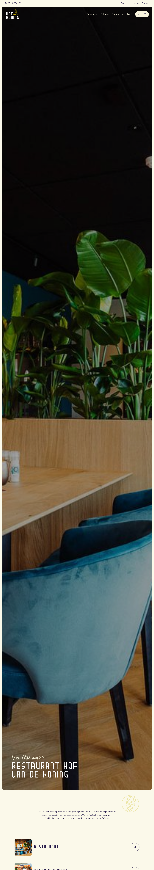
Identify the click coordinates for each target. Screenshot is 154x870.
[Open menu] (142, 14)
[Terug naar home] (12, 14)
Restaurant (92, 14)
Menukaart (127, 14)
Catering (105, 14)
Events (115, 14)
